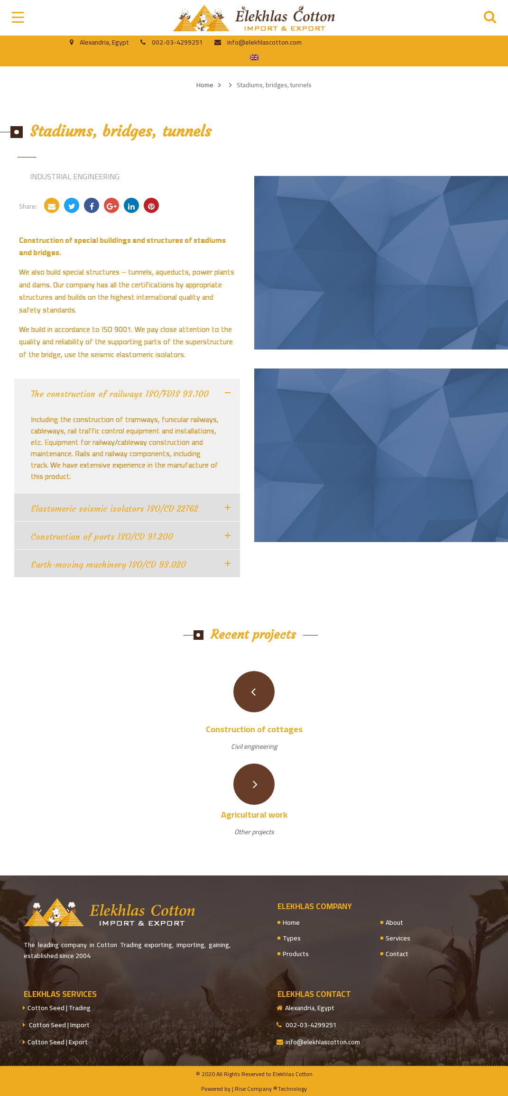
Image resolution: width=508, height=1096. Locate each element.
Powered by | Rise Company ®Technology (254, 1088)
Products (296, 954)
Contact (397, 954)
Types (292, 938)
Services (398, 938)
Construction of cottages (254, 729)
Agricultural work (254, 814)
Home (291, 922)
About (394, 922)
